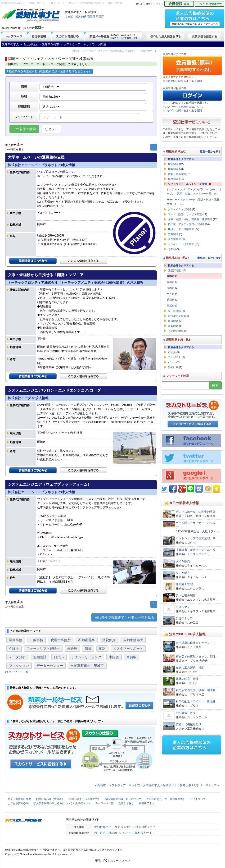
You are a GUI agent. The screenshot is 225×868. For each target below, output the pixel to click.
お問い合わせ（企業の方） (84, 799)
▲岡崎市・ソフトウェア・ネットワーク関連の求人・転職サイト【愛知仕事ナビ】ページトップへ (157, 785)
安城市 (171, 287)
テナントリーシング (86, 657)
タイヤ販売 (183, 561)
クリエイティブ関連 (179, 209)
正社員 (172, 352)
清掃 (88, 648)
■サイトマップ (155, 3)
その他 (172, 249)
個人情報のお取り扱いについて (123, 799)
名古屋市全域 (176, 316)
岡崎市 (171, 275)
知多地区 (173, 325)
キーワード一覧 (18, 672)
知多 (83, 16)
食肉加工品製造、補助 (190, 667)
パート (172, 362)
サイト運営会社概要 (19, 799)
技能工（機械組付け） (190, 724)
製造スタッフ (184, 618)
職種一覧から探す (210, 151)
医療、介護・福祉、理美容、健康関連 (190, 219)
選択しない (51, 106)
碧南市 (171, 299)
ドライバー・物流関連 (181, 244)
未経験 (72, 648)
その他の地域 (176, 330)
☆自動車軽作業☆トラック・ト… (197, 642)
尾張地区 (173, 321)
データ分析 (17, 657)
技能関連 (173, 169)
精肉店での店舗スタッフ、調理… (197, 656)
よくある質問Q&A (18, 803)
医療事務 (15, 640)
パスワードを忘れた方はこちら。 (184, 106)
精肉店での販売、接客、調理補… (197, 690)
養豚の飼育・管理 (188, 679)
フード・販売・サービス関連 (185, 214)
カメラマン (183, 607)
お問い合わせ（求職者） (50, 799)
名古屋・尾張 (73, 16)
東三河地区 (174, 311)
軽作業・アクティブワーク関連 (186, 224)
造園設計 (39, 657)
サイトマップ (198, 799)
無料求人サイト (145, 833)
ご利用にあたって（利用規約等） (165, 799)
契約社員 (173, 367)
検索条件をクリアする (181, 159)
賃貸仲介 (109, 640)
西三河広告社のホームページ (112, 833)
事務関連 (173, 179)
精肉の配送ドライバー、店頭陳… (197, 701)
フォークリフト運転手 (43, 648)
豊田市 (171, 281)
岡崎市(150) (51, 96)
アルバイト (174, 357)
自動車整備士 (133, 640)
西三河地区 (174, 270)
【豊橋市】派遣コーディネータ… (197, 550)
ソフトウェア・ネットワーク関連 (187, 184)
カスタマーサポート (128, 648)
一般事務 (36, 640)
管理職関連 (174, 239)
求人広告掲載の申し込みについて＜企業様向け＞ (62, 803)
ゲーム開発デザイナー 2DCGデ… (195, 525)
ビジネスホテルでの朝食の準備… (197, 511)
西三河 (91, 16)
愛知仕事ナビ (102, 827)
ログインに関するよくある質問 (183, 110)
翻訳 (102, 648)
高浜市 (171, 305)
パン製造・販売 (186, 713)
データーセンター (49, 665)
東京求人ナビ (123, 827)
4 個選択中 (51, 86)
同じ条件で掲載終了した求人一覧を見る (124, 617)
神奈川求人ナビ (145, 827)
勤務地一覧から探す (209, 257)
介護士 (14, 648)
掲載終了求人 (146, 803)
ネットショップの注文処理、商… (197, 538)
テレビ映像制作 (186, 595)
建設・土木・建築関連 (181, 229)
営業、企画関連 (177, 174)
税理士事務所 (61, 640)
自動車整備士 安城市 (87, 665)
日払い (59, 657)
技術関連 (173, 164)
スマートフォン (120, 860)
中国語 (114, 657)
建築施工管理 (184, 584)
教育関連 (173, 234)
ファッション (19, 665)
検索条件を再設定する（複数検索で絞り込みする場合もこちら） (49, 71)
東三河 (100, 16)
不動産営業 (86, 640)
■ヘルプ (141, 3)
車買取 (131, 657)
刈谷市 (171, 293)
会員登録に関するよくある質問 (183, 80)
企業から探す (126, 803)
